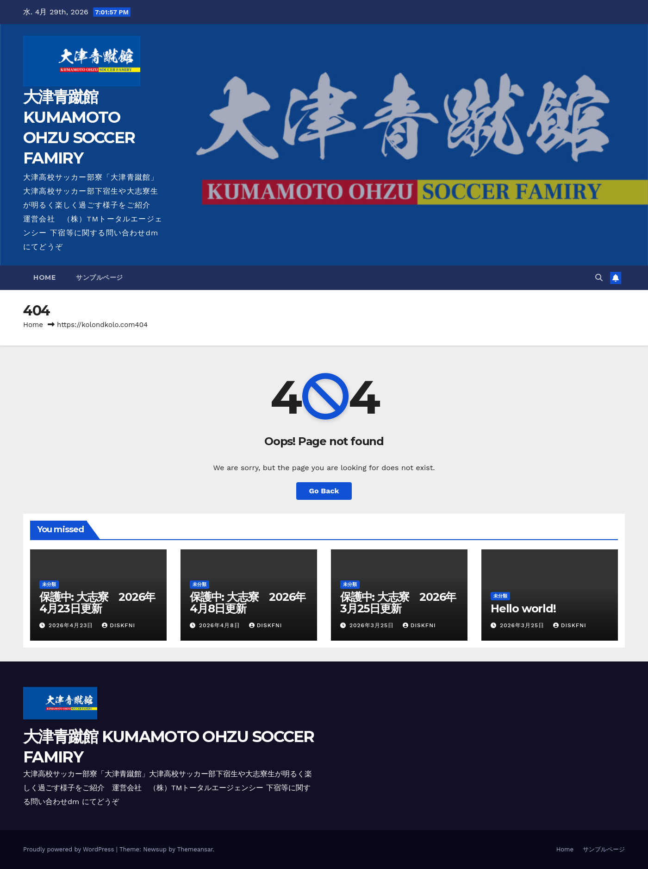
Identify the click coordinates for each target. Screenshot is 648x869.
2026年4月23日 (72, 625)
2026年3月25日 (372, 625)
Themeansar (195, 849)
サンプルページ (99, 277)
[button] (599, 277)
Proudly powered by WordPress (69, 849)
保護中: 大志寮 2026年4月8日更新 (247, 602)
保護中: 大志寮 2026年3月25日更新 (398, 602)
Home (44, 277)
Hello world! (523, 608)
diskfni (118, 625)
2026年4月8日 (221, 625)
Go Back (324, 490)
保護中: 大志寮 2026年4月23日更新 (97, 602)
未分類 (49, 584)
